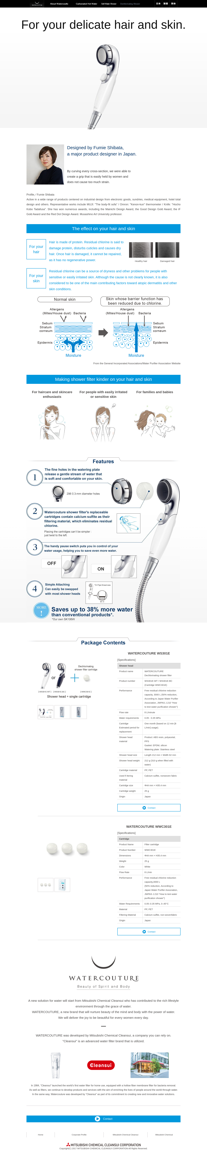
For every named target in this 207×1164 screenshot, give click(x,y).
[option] (103, 64)
